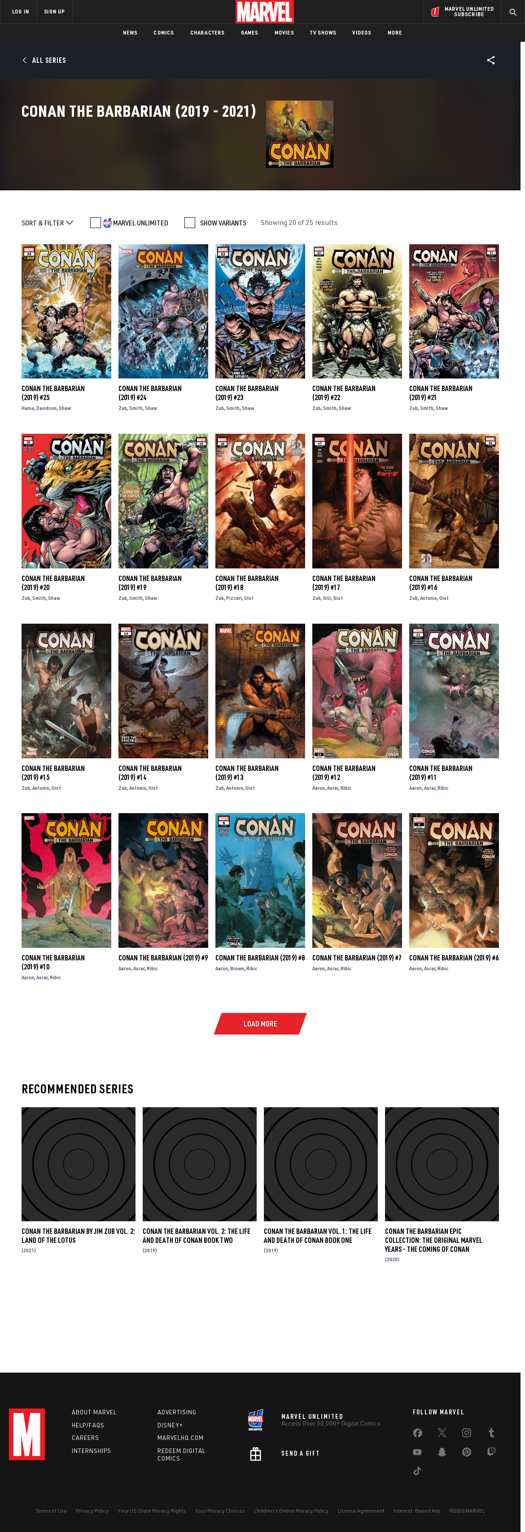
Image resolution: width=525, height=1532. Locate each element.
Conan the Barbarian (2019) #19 (150, 656)
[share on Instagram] (466, 1434)
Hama (28, 481)
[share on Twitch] (491, 1453)
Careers (85, 1437)
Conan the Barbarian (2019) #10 (53, 1036)
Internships (91, 1450)
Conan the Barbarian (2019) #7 (357, 1031)
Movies (284, 32)
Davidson (46, 481)
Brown (237, 1042)
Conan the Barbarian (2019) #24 (150, 466)
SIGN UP (54, 11)
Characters (207, 32)
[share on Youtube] (417, 1453)
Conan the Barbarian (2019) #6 (454, 1031)
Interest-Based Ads (417, 1510)
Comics (163, 32)
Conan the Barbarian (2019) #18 (247, 656)
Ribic (346, 861)
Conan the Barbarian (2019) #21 (440, 466)
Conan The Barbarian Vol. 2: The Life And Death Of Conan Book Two (196, 1309)
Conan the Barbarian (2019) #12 (344, 846)
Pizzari (234, 671)
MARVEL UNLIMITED (140, 295)
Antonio (428, 671)
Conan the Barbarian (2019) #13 (247, 846)
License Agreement (361, 1510)
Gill (327, 671)
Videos (361, 32)
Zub (122, 481)
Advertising (177, 1412)
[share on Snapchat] (442, 1453)
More (395, 32)
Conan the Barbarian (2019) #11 (440, 846)
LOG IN (20, 11)
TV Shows (323, 32)
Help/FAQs (88, 1425)
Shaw (65, 481)
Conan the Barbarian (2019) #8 (260, 1031)
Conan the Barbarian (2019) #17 (344, 656)
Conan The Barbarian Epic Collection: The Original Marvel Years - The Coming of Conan (433, 1313)
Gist (249, 671)
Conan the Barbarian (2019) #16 (440, 656)
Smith (136, 481)
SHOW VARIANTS (223, 295)
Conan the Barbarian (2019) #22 (344, 466)
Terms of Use (51, 1510)
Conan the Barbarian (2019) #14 (150, 846)
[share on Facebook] (417, 1435)
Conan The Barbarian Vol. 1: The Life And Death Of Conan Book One (318, 1309)
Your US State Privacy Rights (152, 1510)
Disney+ (170, 1425)
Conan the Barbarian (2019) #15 (53, 846)
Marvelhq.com (181, 1437)
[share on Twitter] (442, 1434)
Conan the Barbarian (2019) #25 (53, 466)
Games (249, 32)
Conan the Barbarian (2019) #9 (163, 1031)
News (130, 32)
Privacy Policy (92, 1510)
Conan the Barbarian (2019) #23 (247, 466)
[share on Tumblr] (491, 1434)
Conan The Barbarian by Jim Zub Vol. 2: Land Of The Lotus (78, 1309)
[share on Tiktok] (417, 1472)
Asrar (332, 861)
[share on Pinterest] (466, 1453)
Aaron (318, 861)
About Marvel (94, 1412)
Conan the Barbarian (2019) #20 (53, 656)
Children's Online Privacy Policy (291, 1510)
